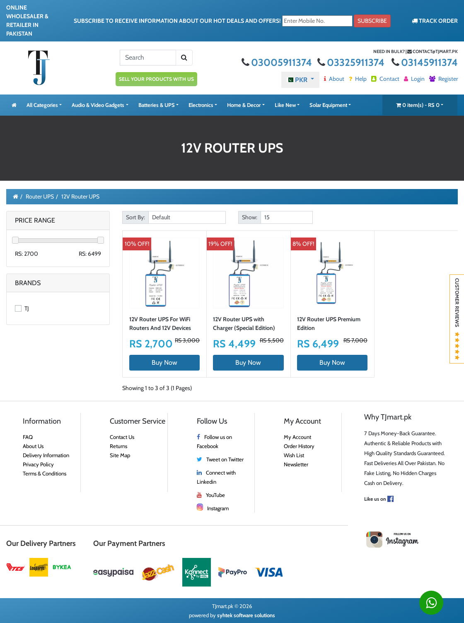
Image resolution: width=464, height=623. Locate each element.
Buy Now (164, 362)
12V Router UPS (80, 196)
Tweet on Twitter (225, 459)
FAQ (28, 437)
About (334, 78)
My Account (297, 437)
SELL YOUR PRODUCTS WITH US (156, 79)
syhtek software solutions (246, 615)
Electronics (200, 105)
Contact (385, 78)
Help (358, 78)
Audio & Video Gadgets (98, 105)
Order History (299, 446)
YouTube (215, 495)
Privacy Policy (38, 464)
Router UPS (40, 196)
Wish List (294, 455)
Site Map (120, 455)
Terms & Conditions (44, 473)
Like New (285, 105)
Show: (249, 217)
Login (414, 78)
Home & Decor (244, 105)
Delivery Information (46, 455)
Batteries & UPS (156, 105)
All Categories (42, 105)
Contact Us (122, 437)
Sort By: (135, 217)
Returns (118, 446)
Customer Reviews (457, 319)
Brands (28, 283)
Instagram (218, 508)
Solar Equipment (328, 105)
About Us (33, 446)
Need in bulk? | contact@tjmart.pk (415, 51)
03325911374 (352, 62)
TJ (22, 308)
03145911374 (425, 62)
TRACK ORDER (435, 20)
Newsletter (296, 464)
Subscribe (372, 20)
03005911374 (278, 62)
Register (443, 78)
